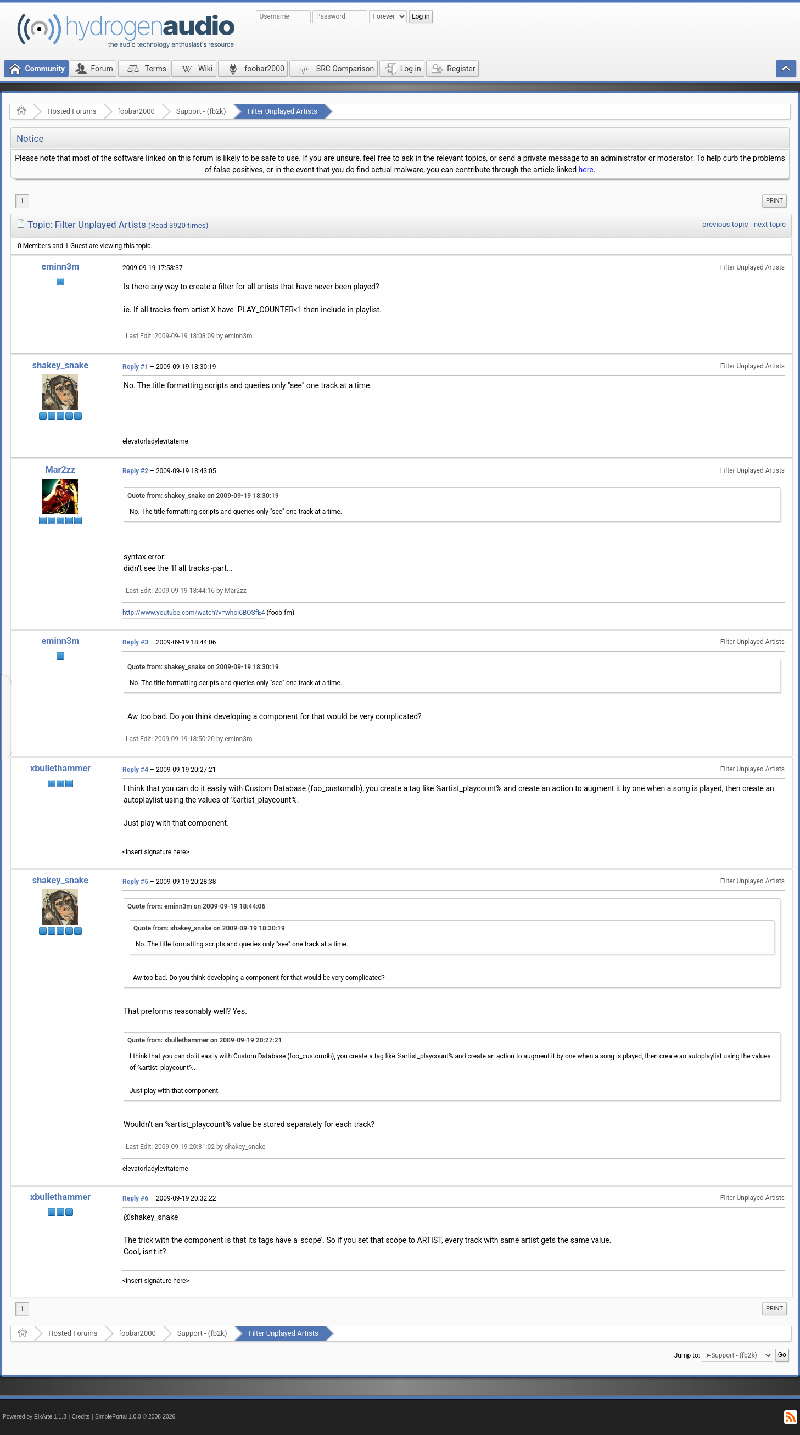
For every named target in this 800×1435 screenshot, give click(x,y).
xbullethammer (60, 768)
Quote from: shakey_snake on (203, 496)
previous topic (725, 224)
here (586, 169)
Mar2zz (61, 469)
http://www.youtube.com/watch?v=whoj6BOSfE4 (193, 612)
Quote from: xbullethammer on (204, 1040)
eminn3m (61, 266)
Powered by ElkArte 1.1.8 (34, 1417)
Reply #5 (135, 881)
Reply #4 (135, 769)
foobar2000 (136, 111)
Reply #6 (135, 1198)
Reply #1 (135, 367)
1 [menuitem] (22, 201)
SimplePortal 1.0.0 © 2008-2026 (135, 1417)
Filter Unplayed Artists (282, 111)
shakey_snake (60, 365)
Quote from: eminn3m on (196, 906)
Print (774, 200)
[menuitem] (774, 201)
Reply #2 (135, 471)
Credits (81, 1417)
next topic (770, 224)
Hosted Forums (71, 111)
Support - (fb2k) (201, 111)
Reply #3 (135, 642)
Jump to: (687, 1355)
